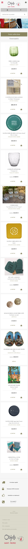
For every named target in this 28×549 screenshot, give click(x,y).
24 (15, 465)
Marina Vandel (14, 387)
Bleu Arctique (14, 134)
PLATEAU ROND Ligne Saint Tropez (14, 421)
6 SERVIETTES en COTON (14, 457)
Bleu (14, 350)
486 (14, 105)
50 (11, 213)
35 (16, 213)
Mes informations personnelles (9, 529)
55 (14, 429)
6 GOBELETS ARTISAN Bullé (14, 169)
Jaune (14, 243)
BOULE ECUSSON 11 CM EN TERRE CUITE (14, 313)
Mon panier (5, 522)
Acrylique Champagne (14, 98)
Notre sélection (14, 34)
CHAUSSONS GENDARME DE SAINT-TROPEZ (14, 349)
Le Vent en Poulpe (14, 459)
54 (11, 177)
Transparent (14, 170)
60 (14, 141)
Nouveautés (14, 39)
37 (15, 177)
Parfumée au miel (14, 314)
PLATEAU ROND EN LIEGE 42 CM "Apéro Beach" (14, 133)
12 (15, 285)
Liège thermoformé (14, 423)
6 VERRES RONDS (14, 205)
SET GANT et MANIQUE (14, 277)
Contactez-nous (6, 519)
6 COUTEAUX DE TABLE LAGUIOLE (14, 97)
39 (11, 357)
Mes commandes (6, 526)
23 (14, 69)
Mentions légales (14, 513)
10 (14, 393)
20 (11, 285)
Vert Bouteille (14, 62)
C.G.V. (14, 511)
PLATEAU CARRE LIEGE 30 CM (14, 241)
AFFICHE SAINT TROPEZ (14, 385)
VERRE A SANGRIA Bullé (14, 61)
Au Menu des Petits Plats (14, 279)
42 (14, 249)
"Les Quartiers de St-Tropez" (14, 206)
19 (15, 357)
